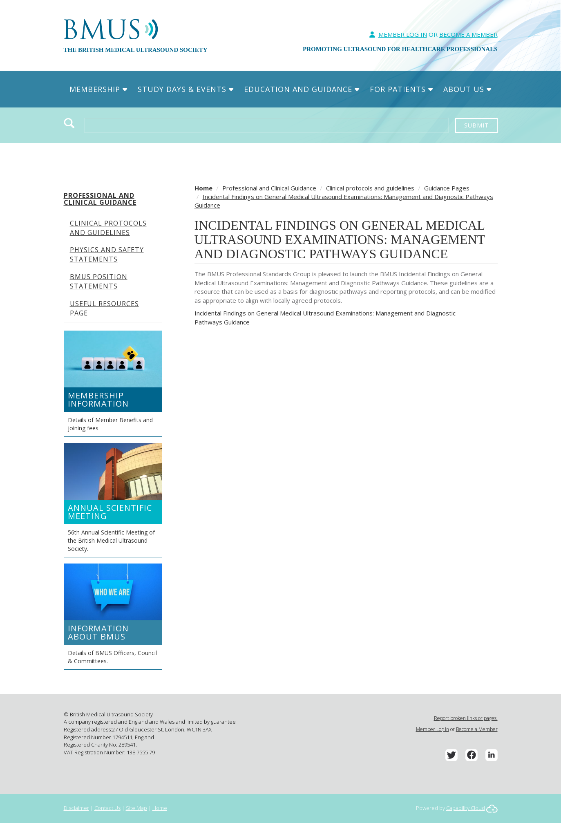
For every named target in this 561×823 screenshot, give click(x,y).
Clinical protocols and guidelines (108, 228)
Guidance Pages (446, 188)
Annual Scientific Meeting (110, 511)
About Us (467, 89)
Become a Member (477, 729)
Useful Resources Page (104, 308)
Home (203, 188)
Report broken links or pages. (466, 718)
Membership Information (98, 399)
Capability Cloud (465, 808)
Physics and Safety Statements (107, 254)
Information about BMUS (98, 632)
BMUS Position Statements (98, 281)
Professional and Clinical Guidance (100, 199)
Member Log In (402, 34)
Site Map (136, 808)
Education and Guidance (302, 89)
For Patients (401, 89)
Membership (98, 89)
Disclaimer (76, 808)
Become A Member (468, 34)
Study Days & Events (186, 89)
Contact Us (107, 808)
